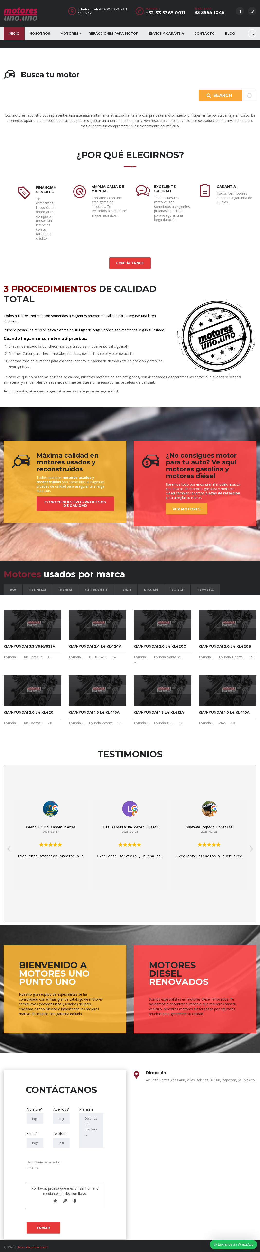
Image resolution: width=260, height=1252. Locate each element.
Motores (69, 33)
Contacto (204, 33)
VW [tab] (13, 585)
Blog (230, 33)
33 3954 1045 (209, 12)
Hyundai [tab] (37, 585)
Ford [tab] (126, 585)
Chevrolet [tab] (96, 585)
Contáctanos (130, 258)
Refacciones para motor (114, 33)
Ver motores (187, 504)
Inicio (14, 33)
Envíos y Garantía (166, 33)
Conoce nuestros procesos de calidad (75, 495)
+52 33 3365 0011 (165, 13)
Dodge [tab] (177, 585)
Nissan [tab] (151, 585)
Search (219, 95)
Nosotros (40, 33)
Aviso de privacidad (31, 1243)
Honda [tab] (65, 585)
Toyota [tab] (205, 585)
